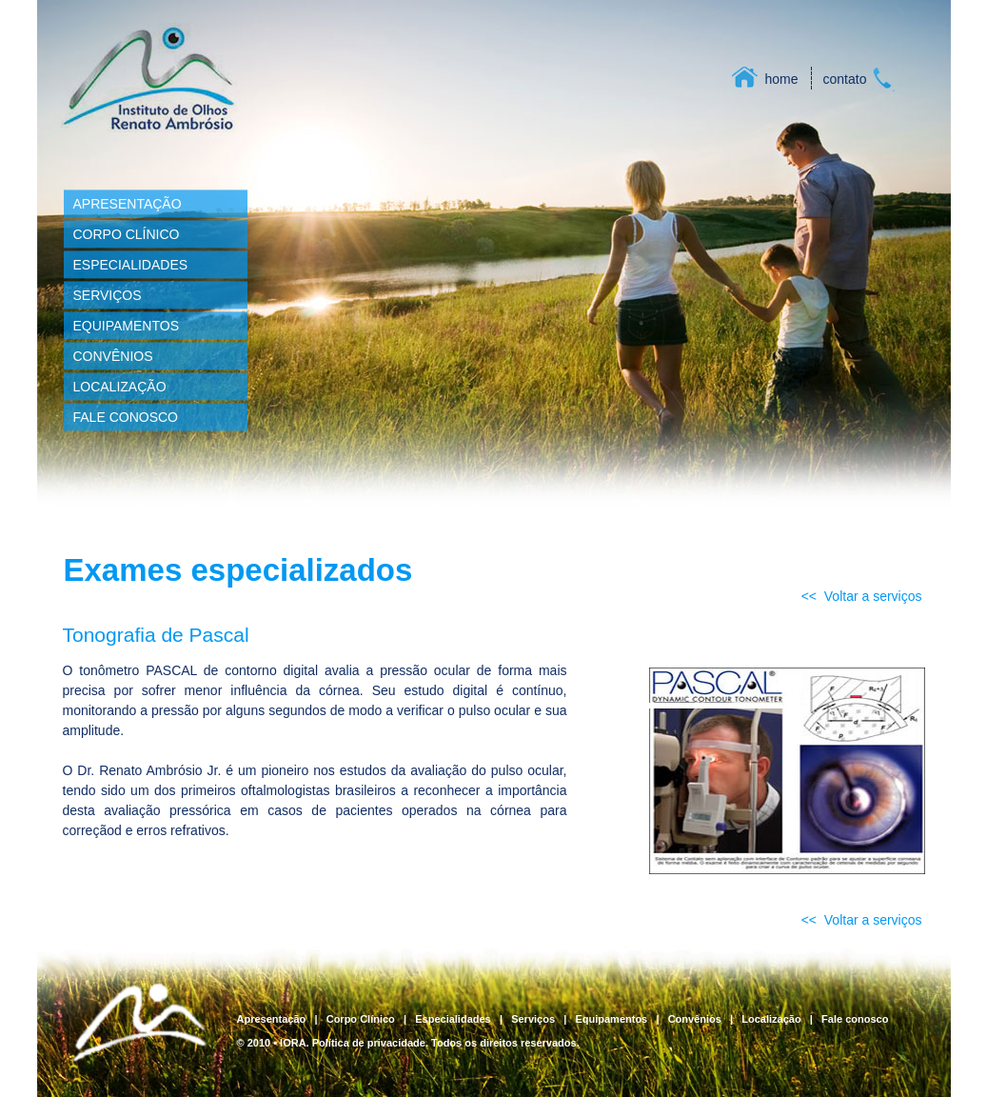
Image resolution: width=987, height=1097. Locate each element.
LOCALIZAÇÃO (120, 386)
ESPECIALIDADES (130, 264)
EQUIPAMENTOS (126, 325)
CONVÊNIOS (113, 356)
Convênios (694, 1019)
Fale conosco (854, 1019)
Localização (770, 1019)
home (782, 79)
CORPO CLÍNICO (126, 234)
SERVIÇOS (107, 295)
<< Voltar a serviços (861, 596)
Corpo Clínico (360, 1019)
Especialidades (453, 1019)
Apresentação (271, 1019)
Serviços (533, 1019)
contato (845, 79)
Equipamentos (611, 1019)
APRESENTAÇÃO (127, 203)
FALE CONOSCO (125, 417)
